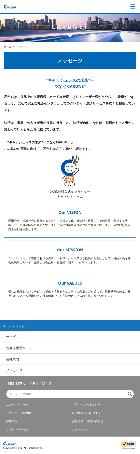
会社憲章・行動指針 (19, 413)
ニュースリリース (17, 404)
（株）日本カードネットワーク (29, 383)
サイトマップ (80, 429)
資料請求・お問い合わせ (87, 421)
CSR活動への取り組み (86, 413)
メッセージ (14, 370)
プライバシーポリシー (86, 404)
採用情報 (11, 421)
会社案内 (12, 359)
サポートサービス (17, 429)
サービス (12, 337)
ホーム (7, 46)
